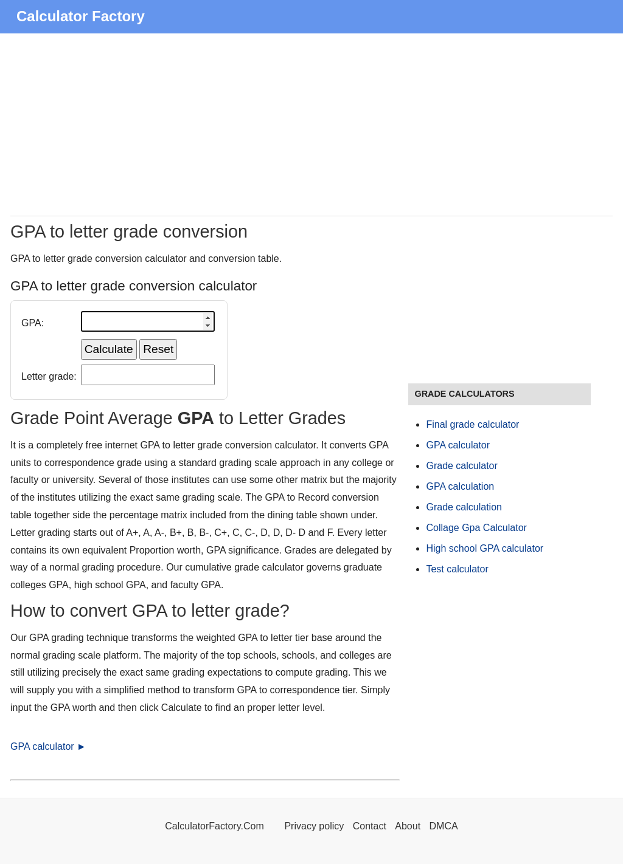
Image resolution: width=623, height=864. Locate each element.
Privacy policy (314, 826)
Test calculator (457, 569)
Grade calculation (464, 507)
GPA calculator (458, 445)
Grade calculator (461, 466)
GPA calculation (460, 486)
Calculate (109, 349)
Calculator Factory (80, 16)
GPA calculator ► (48, 746)
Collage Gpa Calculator (476, 528)
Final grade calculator (472, 424)
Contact (371, 826)
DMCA (444, 826)
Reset (158, 349)
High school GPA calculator (484, 548)
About (407, 826)
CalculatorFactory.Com (215, 826)
